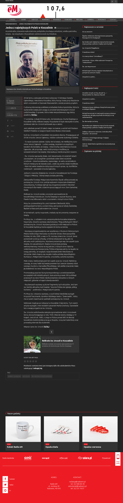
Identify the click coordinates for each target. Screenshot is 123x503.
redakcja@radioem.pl (77, 482)
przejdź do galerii (62, 28)
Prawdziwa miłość (88, 52)
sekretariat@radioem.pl (77, 486)
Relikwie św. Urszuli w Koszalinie (57, 340)
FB (11, 120)
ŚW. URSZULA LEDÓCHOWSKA (42, 376)
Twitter (13, 126)
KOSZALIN (26, 376)
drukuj (12, 131)
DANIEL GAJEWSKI (14, 376)
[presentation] (13, 493)
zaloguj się (37, 368)
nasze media (9, 0)
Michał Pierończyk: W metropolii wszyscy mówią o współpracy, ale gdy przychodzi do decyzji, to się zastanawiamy (99, 115)
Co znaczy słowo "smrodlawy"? (92, 56)
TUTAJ (34, 115)
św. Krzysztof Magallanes (90, 48)
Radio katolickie (8, 458)
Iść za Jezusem (87, 32)
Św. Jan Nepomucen (89, 66)
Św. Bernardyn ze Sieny (90, 121)
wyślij (12, 136)
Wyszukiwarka (116, 1)
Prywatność (106, 458)
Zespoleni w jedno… (89, 77)
